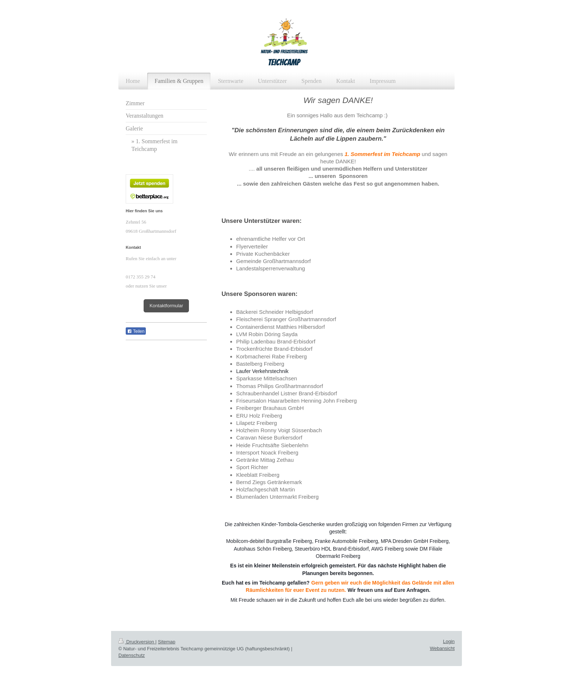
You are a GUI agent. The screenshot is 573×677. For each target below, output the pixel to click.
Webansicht (442, 648)
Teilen (135, 331)
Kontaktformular (166, 305)
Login (449, 641)
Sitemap (166, 641)
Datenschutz (131, 655)
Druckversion (136, 641)
